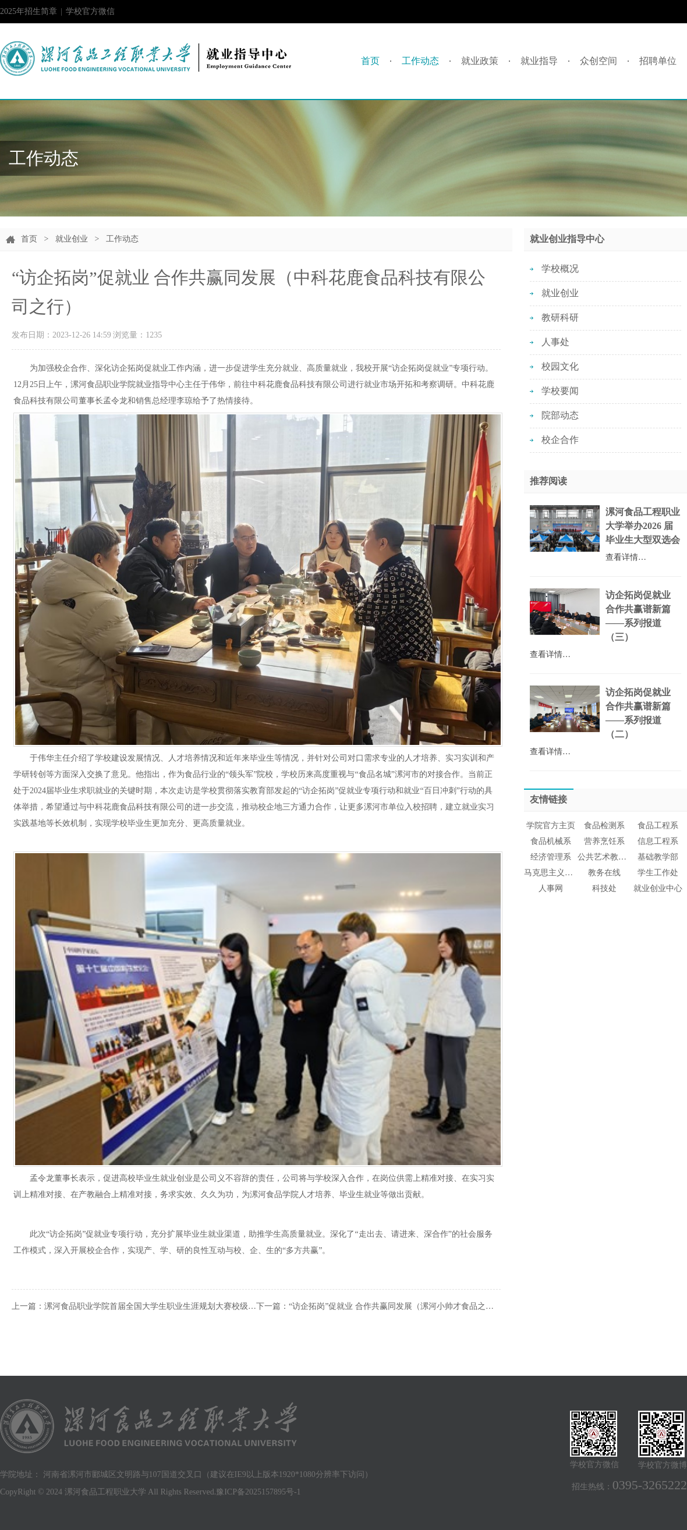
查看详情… (625, 557)
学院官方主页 (550, 825)
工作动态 (420, 61)
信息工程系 (658, 841)
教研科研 (560, 317)
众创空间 (598, 61)
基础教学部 (658, 857)
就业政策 (479, 61)
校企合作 (560, 440)
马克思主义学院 (551, 872)
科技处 (604, 888)
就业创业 (71, 239)
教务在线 (604, 872)
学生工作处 (658, 872)
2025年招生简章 (28, 11)
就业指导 (539, 61)
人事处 (555, 342)
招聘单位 (658, 61)
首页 (370, 61)
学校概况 (560, 269)
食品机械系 (550, 841)
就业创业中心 (657, 888)
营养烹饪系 (604, 841)
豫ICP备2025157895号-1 (258, 1492)
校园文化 (560, 366)
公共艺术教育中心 (604, 857)
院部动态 (560, 415)
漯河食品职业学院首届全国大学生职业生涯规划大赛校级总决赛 (158, 1306)
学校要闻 (560, 391)
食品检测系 (604, 825)
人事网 (551, 888)
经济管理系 (550, 857)
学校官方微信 (90, 15)
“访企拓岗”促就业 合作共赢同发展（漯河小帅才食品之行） (395, 1306)
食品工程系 (658, 825)
